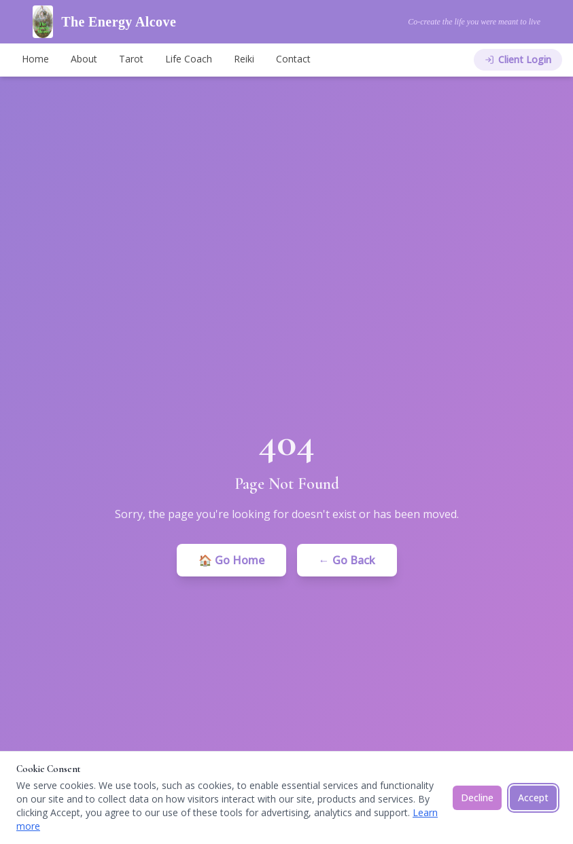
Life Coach (188, 58)
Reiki (244, 58)
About (84, 58)
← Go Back (347, 560)
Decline (477, 797)
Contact (293, 58)
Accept (533, 797)
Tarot (131, 58)
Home (35, 58)
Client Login (518, 59)
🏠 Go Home (231, 560)
